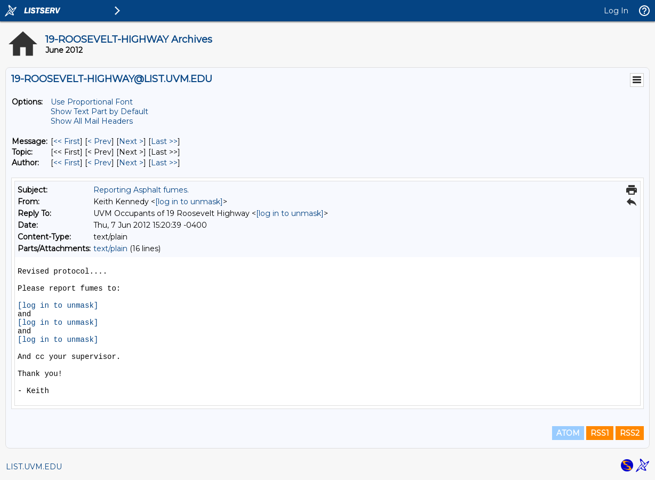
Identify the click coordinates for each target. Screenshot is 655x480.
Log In (616, 10)
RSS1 (599, 433)
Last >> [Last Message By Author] (164, 162)
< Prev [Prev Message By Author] (99, 162)
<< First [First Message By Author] (66, 162)
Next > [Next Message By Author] (131, 162)
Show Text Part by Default (99, 111)
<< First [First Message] (66, 141)
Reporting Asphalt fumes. (141, 190)
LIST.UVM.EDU (34, 466)
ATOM (568, 433)
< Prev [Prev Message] (99, 141)
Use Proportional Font (92, 102)
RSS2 (630, 433)
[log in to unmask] (189, 201)
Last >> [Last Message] (164, 141)
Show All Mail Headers (92, 121)
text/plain (110, 248)
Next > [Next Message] (131, 141)
